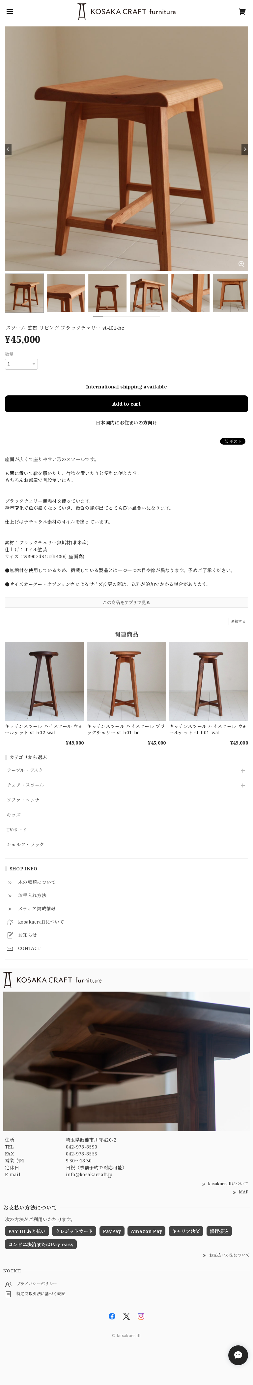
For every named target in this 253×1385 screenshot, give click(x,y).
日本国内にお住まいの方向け (126, 422)
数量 (9, 354)
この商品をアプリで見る (126, 602)
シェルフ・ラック (25, 845)
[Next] (244, 149)
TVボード (17, 830)
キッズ (14, 815)
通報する (238, 621)
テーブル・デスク (25, 770)
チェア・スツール (25, 785)
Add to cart (126, 403)
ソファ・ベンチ (23, 800)
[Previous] (8, 149)
